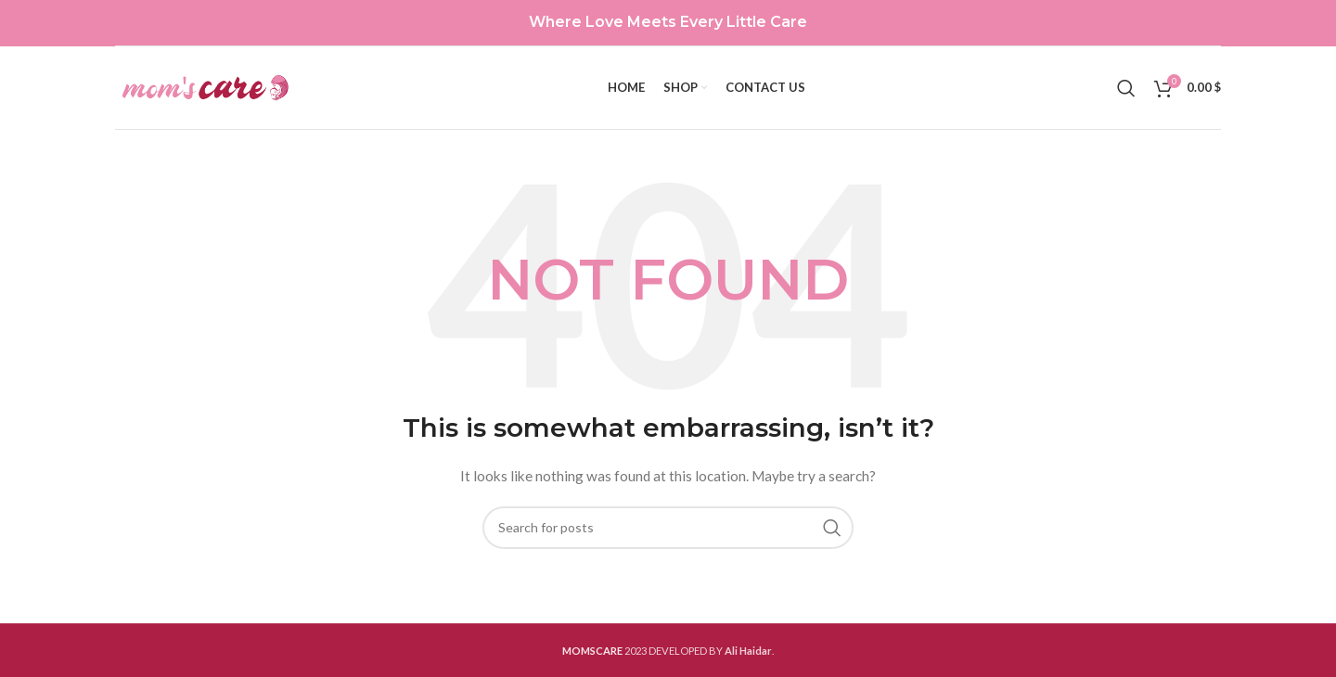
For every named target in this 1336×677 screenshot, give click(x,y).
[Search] (1126, 88)
